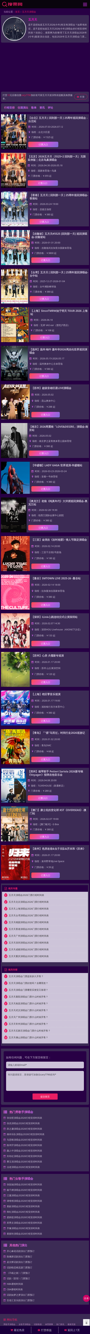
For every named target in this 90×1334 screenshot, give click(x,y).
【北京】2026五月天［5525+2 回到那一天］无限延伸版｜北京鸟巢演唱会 (57, 158)
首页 (17, 11)
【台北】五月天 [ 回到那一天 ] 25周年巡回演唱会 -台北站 (58, 119)
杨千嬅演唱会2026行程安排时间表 (24, 1189)
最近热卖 (17, 1330)
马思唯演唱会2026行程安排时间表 (24, 1139)
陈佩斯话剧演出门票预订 (19, 1256)
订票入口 (43, 144)
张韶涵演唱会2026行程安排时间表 (24, 1184)
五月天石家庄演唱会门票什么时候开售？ (29, 1030)
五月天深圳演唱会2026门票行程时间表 (29, 942)
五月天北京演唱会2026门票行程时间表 (29, 901)
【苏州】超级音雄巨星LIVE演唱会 (51, 388)
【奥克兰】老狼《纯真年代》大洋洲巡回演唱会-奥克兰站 (57, 502)
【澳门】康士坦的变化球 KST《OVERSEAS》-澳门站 (58, 811)
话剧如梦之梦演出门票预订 (21, 1294)
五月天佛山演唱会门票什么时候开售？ (28, 1037)
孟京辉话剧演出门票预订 (19, 1262)
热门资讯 (60, 1324)
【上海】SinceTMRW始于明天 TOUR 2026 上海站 (58, 312)
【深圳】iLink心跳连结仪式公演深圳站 (54, 617)
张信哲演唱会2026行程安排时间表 (24, 1117)
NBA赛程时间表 (15, 1283)
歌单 (33, 107)
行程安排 (9, 107)
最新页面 (71, 1324)
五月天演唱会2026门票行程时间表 (26, 895)
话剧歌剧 (38, 1324)
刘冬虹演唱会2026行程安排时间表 (24, 1156)
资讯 (42, 107)
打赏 (81, 96)
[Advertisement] (45, 67)
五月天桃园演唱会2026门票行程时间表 (29, 922)
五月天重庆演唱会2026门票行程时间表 (29, 956)
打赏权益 (45, 1330)
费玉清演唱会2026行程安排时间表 (24, 1161)
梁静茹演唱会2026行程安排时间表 (24, 1217)
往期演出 (23, 107)
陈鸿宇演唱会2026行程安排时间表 (24, 1145)
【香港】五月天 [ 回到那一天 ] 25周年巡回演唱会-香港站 (59, 196)
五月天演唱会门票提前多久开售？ (26, 976)
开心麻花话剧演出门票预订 (21, 1251)
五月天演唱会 (29, 11)
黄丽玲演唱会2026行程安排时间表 (24, 1233)
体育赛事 (49, 1324)
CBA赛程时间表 (15, 1289)
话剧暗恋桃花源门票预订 (19, 1267)
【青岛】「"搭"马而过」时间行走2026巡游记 (58, 732)
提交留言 (45, 1096)
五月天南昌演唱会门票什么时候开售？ (28, 1003)
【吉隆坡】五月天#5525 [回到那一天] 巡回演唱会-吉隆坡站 (59, 235)
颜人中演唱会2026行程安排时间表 (24, 1150)
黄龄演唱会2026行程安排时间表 (23, 1206)
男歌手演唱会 (9, 1324)
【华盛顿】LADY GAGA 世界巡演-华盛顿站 (56, 465)
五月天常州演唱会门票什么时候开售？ (28, 1023)
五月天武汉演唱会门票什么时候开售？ (28, 1010)
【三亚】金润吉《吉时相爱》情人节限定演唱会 (59, 539)
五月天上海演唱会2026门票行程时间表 (29, 908)
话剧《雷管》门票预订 (18, 1278)
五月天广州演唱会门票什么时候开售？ (28, 1017)
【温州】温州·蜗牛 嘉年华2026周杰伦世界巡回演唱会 (58, 351)
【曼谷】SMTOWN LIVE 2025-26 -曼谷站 (56, 578)
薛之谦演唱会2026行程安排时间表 (24, 1128)
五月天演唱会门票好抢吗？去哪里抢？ (28, 983)
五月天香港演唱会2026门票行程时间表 (29, 929)
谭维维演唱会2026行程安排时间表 (24, 1200)
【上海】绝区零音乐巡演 (45, 694)
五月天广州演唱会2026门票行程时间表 (29, 935)
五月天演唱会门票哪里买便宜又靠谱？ (28, 989)
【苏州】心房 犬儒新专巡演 (47, 655)
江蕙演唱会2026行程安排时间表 (23, 1195)
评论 (50, 107)
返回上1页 (72, 1330)
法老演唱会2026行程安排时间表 (23, 1167)
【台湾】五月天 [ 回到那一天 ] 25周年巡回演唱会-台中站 (59, 274)
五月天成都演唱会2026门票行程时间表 (29, 949)
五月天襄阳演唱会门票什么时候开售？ (28, 996)
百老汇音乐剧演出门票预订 (21, 1300)
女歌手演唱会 (25, 1324)
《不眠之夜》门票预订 (18, 1272)
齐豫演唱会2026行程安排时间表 (23, 1228)
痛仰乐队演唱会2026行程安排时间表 (25, 1134)
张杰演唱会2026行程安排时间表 (23, 1123)
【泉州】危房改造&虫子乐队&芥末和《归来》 (58, 848)
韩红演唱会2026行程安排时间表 (23, 1211)
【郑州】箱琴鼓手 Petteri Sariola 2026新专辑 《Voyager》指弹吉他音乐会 (55, 773)
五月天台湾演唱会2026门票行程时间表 (29, 915)
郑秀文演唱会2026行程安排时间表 (24, 1222)
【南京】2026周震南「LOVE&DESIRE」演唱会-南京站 (58, 428)
